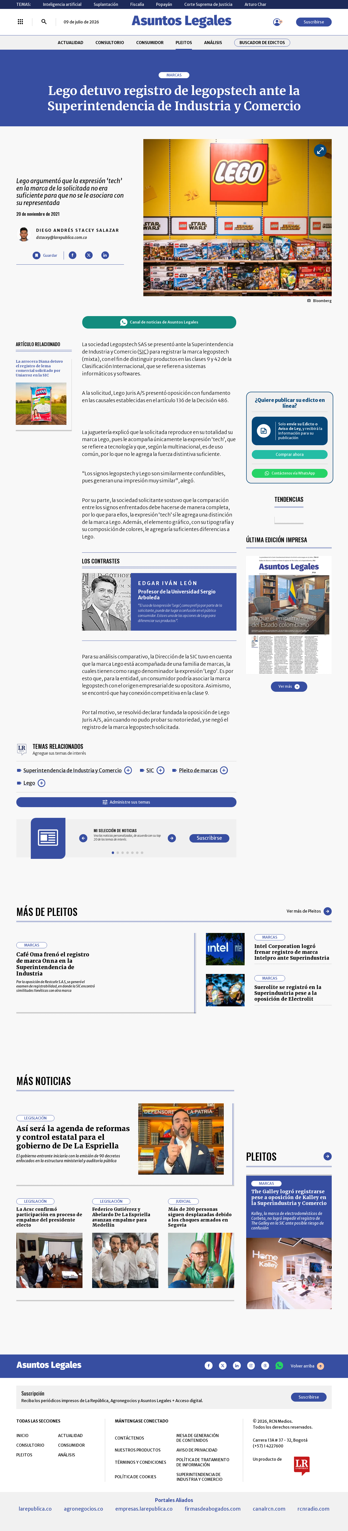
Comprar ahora (290, 454)
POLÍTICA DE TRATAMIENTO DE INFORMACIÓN (202, 1462)
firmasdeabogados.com (213, 1509)
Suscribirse (314, 22)
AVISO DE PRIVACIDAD (196, 1450)
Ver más (289, 686)
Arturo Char (255, 4)
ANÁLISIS (213, 42)
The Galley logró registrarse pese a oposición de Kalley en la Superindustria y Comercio (289, 1197)
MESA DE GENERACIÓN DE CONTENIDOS (197, 1438)
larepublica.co (35, 1509)
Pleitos (261, 1156)
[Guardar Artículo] (45, 255)
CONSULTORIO (109, 42)
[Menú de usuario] (277, 22)
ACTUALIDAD (70, 42)
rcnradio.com (313, 1509)
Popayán (164, 4)
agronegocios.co (83, 1509)
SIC (150, 770)
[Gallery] (127, 835)
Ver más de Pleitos (309, 911)
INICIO (22, 1435)
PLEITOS (184, 42)
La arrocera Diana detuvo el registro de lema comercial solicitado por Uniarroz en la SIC (39, 368)
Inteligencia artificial (62, 4)
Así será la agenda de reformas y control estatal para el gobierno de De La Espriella (73, 1137)
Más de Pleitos (46, 911)
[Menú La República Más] (20, 22)
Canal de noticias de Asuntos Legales (159, 322)
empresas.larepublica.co (144, 1509)
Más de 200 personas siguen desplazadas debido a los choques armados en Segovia (200, 1217)
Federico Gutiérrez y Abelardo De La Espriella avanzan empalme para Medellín (121, 1217)
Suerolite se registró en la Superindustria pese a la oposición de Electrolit (287, 993)
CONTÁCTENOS (129, 1438)
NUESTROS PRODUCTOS (138, 1450)
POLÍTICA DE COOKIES (135, 1476)
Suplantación (106, 4)
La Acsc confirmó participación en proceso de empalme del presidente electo (49, 1217)
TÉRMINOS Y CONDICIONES (140, 1462)
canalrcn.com (269, 1509)
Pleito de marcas (198, 770)
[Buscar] (44, 22)
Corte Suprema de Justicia (208, 4)
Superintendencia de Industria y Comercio (72, 770)
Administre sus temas (126, 802)
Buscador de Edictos (262, 42)
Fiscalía (137, 4)
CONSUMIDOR (150, 42)
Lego (29, 783)
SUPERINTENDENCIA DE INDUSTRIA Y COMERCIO (199, 1477)
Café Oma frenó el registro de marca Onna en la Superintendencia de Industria (52, 964)
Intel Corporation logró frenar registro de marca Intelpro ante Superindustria (291, 952)
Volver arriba (307, 1366)
